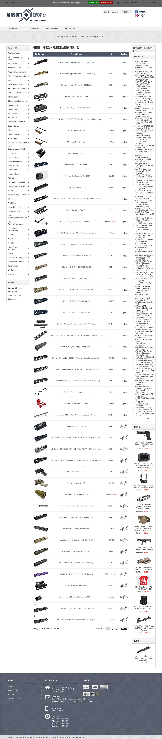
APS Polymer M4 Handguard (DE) (76, 494)
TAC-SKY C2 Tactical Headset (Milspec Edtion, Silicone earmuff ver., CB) (144, 203)
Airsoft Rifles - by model (17, 76)
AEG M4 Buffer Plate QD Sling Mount (144, 332)
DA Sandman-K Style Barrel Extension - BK (144, 319)
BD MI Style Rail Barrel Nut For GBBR (76, 176)
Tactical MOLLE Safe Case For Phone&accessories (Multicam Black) (144, 466)
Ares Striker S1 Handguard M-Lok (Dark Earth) (76, 540)
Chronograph (13, 97)
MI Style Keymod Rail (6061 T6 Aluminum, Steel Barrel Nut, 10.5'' (76, 358)
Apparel (11, 80)
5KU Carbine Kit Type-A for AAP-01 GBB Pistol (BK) (76, 62)
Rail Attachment (14, 174)
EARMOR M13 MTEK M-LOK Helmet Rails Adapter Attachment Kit (145, 365)
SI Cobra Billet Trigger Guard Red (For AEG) (144, 328)
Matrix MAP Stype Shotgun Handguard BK (76, 347)
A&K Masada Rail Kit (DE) (76, 142)
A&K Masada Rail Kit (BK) (76, 130)
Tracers (11, 191)
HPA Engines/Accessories (16, 223)
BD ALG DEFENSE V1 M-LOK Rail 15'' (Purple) (76, 574)
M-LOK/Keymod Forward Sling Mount (144, 360)
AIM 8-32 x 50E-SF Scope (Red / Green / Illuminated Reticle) (144, 628)
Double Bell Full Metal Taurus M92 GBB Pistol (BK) (144, 444)
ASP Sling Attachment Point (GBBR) (144, 240)
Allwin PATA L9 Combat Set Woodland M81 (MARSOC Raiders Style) (143, 528)
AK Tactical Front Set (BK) (76, 472)
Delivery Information (25, 698)
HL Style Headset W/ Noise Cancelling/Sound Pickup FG (144, 342)
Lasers (10, 235)
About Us (25, 686)
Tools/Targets (13, 266)
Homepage (13, 28)
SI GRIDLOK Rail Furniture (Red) (76, 403)
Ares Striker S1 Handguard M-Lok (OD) (76, 551)
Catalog (59, 36)
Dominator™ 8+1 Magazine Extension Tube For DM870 (76, 221)
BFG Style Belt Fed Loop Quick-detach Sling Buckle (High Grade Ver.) (143, 289)
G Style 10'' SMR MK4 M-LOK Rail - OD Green (76, 244)
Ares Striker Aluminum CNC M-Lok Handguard (76, 506)
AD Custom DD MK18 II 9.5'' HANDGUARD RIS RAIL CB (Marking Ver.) (76, 449)
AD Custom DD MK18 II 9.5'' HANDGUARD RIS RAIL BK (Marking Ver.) (76, 438)
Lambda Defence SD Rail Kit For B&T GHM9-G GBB (76, 324)
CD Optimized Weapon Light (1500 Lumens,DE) (144, 568)
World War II (12, 274)
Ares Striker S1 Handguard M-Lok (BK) (76, 529)
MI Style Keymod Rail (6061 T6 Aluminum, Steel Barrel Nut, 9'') (76, 369)
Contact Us (70, 28)
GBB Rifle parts (14, 211)
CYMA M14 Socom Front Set (76, 210)
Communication (14, 109)
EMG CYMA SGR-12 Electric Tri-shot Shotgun (143, 549)
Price (111, 54)
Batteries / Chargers (15, 84)
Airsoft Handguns (14, 68)
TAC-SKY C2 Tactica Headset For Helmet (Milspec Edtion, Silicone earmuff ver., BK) (144, 228)
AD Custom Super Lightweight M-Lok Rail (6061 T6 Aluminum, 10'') (76, 460)
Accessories (12, 118)
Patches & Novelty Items (17, 258)
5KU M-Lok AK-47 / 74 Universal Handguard (76, 108)
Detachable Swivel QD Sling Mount (144, 395)
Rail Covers (12, 178)
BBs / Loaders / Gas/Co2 (17, 93)
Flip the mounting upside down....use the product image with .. (143, 658)
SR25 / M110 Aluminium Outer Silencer (142, 404)
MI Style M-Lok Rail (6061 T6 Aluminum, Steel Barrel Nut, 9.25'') (76, 381)
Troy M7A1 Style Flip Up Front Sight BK (144, 72)
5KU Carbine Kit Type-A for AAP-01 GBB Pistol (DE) (76, 74)
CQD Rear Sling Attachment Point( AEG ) (145, 214)
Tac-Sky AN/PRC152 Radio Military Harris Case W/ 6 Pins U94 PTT (144, 121)
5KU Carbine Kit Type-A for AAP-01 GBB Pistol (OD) (76, 85)
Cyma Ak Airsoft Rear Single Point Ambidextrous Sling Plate (144, 281)
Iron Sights (12, 153)
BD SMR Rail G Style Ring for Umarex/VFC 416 (76, 597)
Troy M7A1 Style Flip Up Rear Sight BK (144, 82)
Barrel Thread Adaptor (16, 122)
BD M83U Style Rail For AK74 (76, 585)
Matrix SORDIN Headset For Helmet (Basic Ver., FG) (144, 308)
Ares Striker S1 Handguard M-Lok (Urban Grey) (76, 563)
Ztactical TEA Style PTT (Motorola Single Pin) (144, 192)
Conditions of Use (14, 295)
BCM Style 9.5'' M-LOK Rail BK (76, 165)
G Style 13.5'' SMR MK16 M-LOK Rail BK (76, 256)
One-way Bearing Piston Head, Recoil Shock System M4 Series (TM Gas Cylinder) (143, 140)
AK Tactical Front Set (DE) (76, 483)
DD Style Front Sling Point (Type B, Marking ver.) (145, 371)
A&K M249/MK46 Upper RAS (76, 426)
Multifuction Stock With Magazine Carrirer (145, 146)
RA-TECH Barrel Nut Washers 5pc (76, 392)
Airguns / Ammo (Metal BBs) (16, 58)
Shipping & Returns (15, 288)
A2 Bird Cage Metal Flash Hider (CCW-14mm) (143, 171)
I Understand (93, 2)
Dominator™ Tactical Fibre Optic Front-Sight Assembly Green (145, 77)
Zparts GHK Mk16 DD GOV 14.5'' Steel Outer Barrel (76, 415)
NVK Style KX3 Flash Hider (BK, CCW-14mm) (144, 220)
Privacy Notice (13, 292)
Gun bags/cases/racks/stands (17, 217)
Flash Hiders (13, 138)
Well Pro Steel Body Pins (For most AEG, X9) (144, 151)
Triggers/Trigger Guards (17, 195)
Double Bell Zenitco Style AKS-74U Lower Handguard (76, 233)
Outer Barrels (13, 166)
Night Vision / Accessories (13, 248)
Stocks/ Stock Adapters (17, 186)
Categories (35, 28)
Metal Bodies (13, 157)
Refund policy (25, 690)
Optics (10, 253)
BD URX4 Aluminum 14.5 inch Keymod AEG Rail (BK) (76, 620)
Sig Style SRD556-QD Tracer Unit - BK (144, 127)
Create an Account (53, 28)
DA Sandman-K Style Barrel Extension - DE (144, 409)
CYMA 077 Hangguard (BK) (76, 187)
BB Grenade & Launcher (17, 89)
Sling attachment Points (17, 182)
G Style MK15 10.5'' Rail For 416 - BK (76, 312)
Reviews (136, 641)
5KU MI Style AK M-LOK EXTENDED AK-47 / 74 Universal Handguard (76, 119)
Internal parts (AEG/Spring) (13, 229)
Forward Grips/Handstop (17, 143)
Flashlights (12, 203)
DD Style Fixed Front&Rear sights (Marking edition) (143, 63)
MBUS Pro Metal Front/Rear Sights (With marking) (143, 87)
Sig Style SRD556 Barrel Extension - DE (144, 244)
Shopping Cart (138, 56)
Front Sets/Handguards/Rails (93, 36)
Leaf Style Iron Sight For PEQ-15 (144, 68)
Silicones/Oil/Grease (16, 262)
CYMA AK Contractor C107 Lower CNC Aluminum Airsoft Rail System (76, 199)
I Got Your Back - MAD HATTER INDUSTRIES (144, 588)
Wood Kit (11, 199)
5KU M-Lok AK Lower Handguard (76, 96)
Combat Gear (13, 105)
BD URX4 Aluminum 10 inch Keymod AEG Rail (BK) (76, 608)
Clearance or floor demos (17, 101)
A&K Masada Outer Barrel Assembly (143, 197)
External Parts (72, 36)
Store (23, 28)
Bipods (10, 130)
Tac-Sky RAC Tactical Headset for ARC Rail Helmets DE (144, 376)
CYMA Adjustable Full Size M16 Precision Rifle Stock (144, 93)
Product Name (76, 54)
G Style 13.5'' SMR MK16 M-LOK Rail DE (76, 267)
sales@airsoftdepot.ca (82, 699)
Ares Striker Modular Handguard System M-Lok (76, 517)
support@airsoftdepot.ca (83, 701)
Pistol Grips (12, 170)
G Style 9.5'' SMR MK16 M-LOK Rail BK (76, 278)
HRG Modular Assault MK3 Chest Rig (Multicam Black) (143, 486)
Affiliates (25, 694)
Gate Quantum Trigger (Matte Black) (144, 109)
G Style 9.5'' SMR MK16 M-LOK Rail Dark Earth (76, 290)
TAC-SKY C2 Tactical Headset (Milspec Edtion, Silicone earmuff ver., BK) (144, 264)
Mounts (11, 243)
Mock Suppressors (15, 161)
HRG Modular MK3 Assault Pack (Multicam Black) (144, 607)
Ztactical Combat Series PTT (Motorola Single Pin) (144, 187)
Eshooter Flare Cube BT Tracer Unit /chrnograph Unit (144, 114)
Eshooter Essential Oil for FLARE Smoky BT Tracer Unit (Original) (144, 99)
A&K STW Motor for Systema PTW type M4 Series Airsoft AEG (143, 507)
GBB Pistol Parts (14, 207)
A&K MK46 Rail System (76, 153)
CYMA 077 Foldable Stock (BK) (144, 160)
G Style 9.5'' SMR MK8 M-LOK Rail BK (76, 301)
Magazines (12, 239)
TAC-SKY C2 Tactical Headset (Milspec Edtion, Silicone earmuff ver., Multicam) (145, 354)
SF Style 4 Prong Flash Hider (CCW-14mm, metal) (145, 104)
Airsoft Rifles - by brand (17, 72)
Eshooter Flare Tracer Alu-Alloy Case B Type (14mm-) (144, 132)
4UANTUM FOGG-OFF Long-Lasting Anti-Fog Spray (145, 165)
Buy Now (124, 62)
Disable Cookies (106, 2)
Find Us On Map (58, 691)
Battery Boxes (13, 126)
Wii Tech (11, 270)
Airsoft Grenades (14, 64)
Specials (136, 427)
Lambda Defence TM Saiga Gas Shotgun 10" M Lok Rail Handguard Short (76, 335)
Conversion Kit (13, 134)
